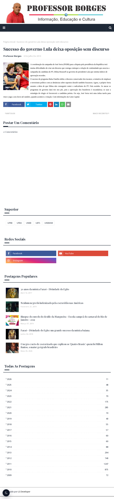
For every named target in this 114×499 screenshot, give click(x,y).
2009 (57, 475)
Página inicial (9, 42)
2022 (57, 401)
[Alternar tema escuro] (6, 492)
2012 (57, 458)
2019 (57, 418)
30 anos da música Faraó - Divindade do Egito (45, 289)
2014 (57, 446)
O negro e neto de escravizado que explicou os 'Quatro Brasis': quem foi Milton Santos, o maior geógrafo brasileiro (62, 346)
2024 (57, 390)
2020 (57, 413)
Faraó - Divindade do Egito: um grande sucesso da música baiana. (55, 330)
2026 (57, 379)
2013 (57, 452)
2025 (57, 384)
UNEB (28, 223)
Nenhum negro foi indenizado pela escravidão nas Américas (52, 303)
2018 (57, 424)
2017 (57, 429)
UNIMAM (49, 223)
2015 (57, 441)
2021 (57, 407)
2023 (57, 396)
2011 (57, 463)
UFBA (19, 223)
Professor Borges (12, 56)
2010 (57, 469)
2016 (57, 435)
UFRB (10, 223)
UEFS (38, 223)
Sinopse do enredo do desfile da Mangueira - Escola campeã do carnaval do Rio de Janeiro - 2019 (64, 318)
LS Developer (24, 491)
